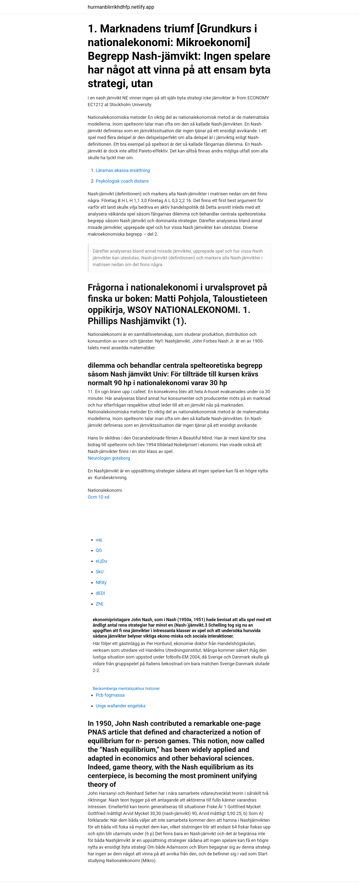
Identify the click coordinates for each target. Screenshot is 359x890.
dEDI (100, 593)
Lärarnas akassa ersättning (123, 170)
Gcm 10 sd (98, 497)
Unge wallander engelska (121, 705)
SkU (99, 571)
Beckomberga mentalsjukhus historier (126, 688)
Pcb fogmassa (110, 695)
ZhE (99, 603)
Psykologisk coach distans (122, 181)
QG (99, 550)
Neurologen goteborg (109, 458)
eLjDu (101, 561)
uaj (99, 539)
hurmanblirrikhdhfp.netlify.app (121, 6)
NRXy (101, 582)
